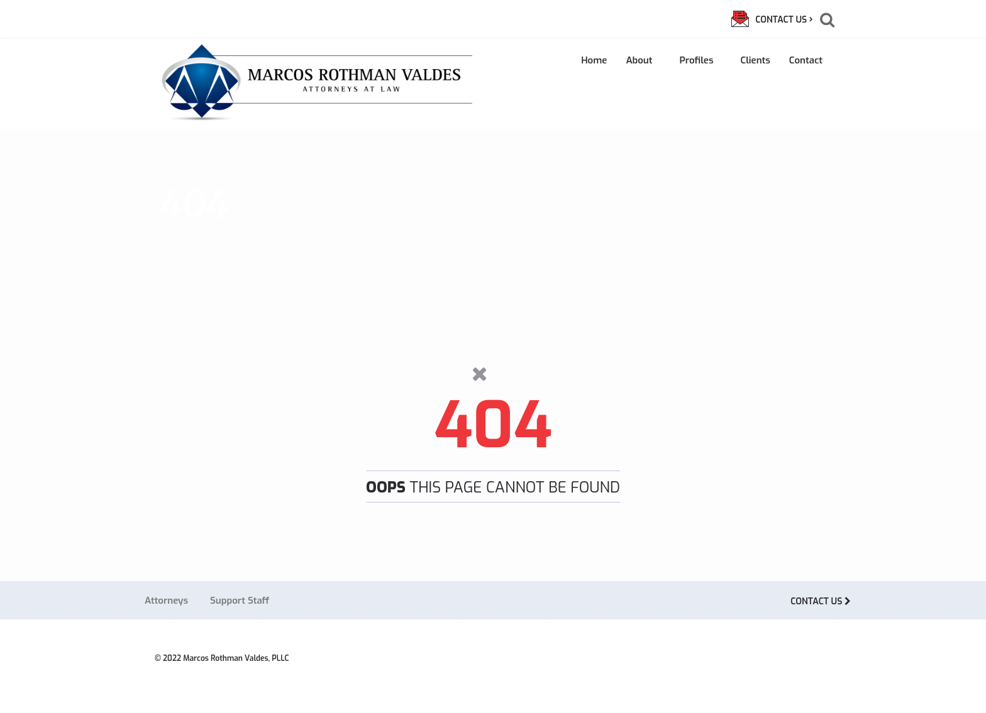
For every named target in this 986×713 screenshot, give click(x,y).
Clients (755, 60)
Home (594, 60)
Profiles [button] (700, 60)
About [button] (643, 60)
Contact (806, 60)
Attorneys (166, 600)
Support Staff (239, 600)
